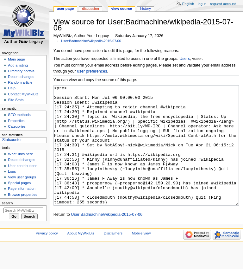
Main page (16, 59)
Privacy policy (47, 257)
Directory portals (21, 71)
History (145, 8)
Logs (12, 171)
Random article (20, 82)
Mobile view (141, 257)
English (188, 4)
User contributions (22, 166)
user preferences (92, 71)
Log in (202, 4)
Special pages (19, 183)
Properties (16, 121)
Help (12, 88)
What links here (20, 154)
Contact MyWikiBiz (23, 94)
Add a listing (18, 65)
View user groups (22, 177)
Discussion (90, 8)
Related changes (21, 160)
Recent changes (21, 77)
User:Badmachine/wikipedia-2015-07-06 (91, 41)
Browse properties (22, 194)
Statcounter (12, 140)
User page (65, 8)
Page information (21, 188)
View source (121, 8)
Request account (223, 4)
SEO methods (19, 115)
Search (7, 203)
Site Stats (15, 100)
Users (184, 58)
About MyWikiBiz (81, 257)
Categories (16, 126)
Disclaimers (113, 257)
